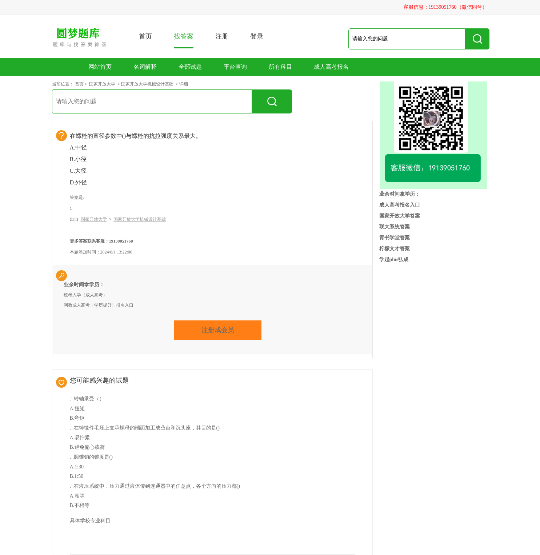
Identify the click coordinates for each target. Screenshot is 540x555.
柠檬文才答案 (394, 248)
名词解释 (145, 67)
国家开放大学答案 (399, 216)
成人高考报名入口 (399, 205)
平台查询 (235, 67)
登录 (256, 36)
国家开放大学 (102, 84)
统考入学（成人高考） (85, 295)
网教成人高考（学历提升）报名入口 (98, 305)
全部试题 (190, 67)
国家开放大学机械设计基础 (147, 84)
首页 (145, 36)
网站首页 (100, 67)
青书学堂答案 (394, 237)
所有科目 (280, 67)
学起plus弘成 (394, 259)
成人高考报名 (331, 67)
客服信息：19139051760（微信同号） (445, 7)
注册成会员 (217, 330)
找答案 (183, 40)
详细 (183, 84)
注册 (221, 36)
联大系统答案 (394, 226)
